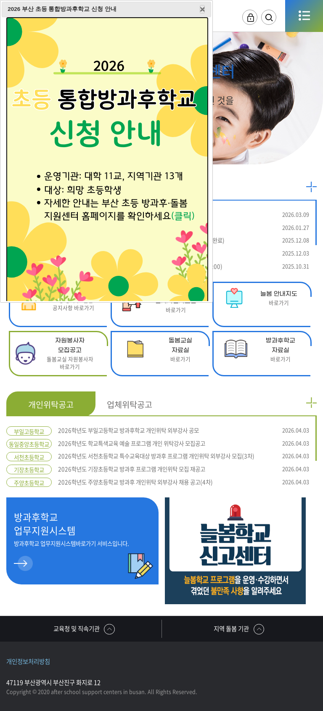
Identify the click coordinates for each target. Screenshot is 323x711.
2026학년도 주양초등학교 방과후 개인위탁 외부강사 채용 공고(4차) (183, 482)
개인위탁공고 (51, 404)
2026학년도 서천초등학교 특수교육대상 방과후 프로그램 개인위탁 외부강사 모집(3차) (183, 456)
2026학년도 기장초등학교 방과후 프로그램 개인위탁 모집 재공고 (183, 469)
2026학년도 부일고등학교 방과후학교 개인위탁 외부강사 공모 (183, 430)
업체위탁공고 (129, 404)
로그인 (249, 17)
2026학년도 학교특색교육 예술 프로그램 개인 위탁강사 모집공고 (183, 443)
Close (202, 9)
